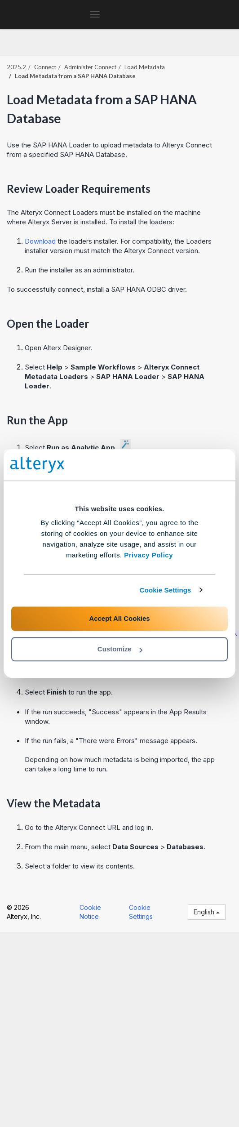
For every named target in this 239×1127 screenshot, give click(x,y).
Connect (45, 67)
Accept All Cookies (119, 618)
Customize (119, 649)
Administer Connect (90, 67)
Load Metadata (144, 67)
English (207, 912)
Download (40, 241)
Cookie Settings (165, 590)
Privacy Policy (148, 555)
